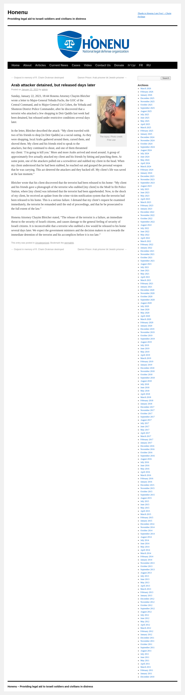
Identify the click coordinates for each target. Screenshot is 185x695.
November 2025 (148, 101)
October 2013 (146, 566)
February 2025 (147, 130)
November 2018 (148, 371)
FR (141, 65)
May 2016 (145, 468)
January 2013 (146, 595)
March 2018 (146, 397)
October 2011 (146, 644)
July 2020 (145, 306)
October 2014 (146, 530)
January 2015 (146, 520)
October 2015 (146, 491)
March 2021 (146, 280)
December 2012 (147, 598)
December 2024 (147, 137)
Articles (40, 65)
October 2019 (146, 335)
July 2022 (145, 228)
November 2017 (148, 410)
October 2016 (146, 452)
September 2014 (148, 533)
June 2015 (145, 504)
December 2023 (147, 176)
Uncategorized (42, 243)
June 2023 (145, 192)
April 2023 (145, 199)
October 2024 (146, 143)
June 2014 (145, 543)
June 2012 (145, 618)
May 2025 (145, 121)
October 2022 (146, 218)
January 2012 (146, 634)
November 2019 (148, 332)
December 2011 (147, 637)
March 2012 (146, 628)
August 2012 (146, 611)
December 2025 (147, 98)
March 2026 (146, 88)
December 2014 (147, 524)
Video (88, 65)
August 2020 (146, 303)
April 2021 (145, 277)
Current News (58, 65)
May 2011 (145, 660)
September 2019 (148, 338)
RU (149, 65)
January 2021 (146, 286)
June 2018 (145, 387)
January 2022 (146, 247)
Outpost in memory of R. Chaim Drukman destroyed (37, 77)
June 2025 (145, 117)
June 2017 (145, 426)
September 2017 (148, 416)
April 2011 (145, 663)
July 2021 (145, 267)
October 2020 (146, 296)
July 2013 (145, 576)
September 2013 (148, 569)
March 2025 (146, 127)
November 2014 (148, 527)
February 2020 (147, 322)
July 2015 (145, 501)
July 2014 (145, 540)
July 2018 (145, 384)
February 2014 (147, 556)
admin (45, 89)
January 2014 (146, 559)
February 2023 (147, 205)
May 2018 (145, 390)
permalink (69, 243)
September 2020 (148, 299)
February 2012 (147, 631)
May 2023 (145, 195)
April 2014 (145, 550)
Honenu (71, 15)
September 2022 (148, 221)
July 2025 (145, 114)
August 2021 (146, 264)
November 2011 (147, 641)
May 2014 (145, 546)
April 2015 (145, 511)
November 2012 (148, 602)
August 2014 (146, 537)
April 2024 (145, 163)
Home (16, 65)
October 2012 (146, 605)
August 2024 (146, 150)
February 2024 (147, 169)
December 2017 (147, 407)
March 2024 (146, 166)
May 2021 (145, 273)
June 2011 (145, 657)
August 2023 (146, 186)
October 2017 (146, 413)
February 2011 (147, 670)
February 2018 (147, 400)
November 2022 (148, 215)
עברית (131, 65)
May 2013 (145, 582)
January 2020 (146, 325)
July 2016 (145, 462)
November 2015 (148, 488)
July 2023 (145, 189)
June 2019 (145, 348)
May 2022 (145, 234)
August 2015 (146, 498)
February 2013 (147, 592)
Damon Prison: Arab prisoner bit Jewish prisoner (102, 77)
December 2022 (147, 212)
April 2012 (145, 624)
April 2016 (145, 472)
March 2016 (146, 475)
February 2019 (147, 361)
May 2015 (145, 507)
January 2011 (146, 673)
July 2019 (145, 345)
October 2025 (146, 104)
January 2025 (146, 134)
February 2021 (147, 283)
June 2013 (145, 579)
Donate (119, 65)
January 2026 (146, 95)
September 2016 (148, 455)
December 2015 (147, 485)
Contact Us (103, 65)
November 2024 (148, 140)
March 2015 (146, 514)
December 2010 (147, 676)
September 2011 (148, 647)
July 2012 (145, 615)
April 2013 (145, 585)
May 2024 (145, 160)
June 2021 (145, 270)
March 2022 (146, 241)
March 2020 (146, 319)
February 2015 (147, 517)
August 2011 (146, 650)
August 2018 (146, 381)
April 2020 (145, 316)
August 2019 (146, 342)
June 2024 (145, 156)
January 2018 (146, 403)
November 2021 (148, 254)
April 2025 (145, 124)
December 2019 (147, 329)
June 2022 (145, 231)
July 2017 (145, 423)
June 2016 (145, 465)
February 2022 (147, 244)
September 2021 (148, 260)
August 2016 (146, 459)
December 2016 (147, 446)
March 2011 (146, 667)
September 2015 (148, 494)
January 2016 (146, 481)
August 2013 (146, 572)
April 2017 (145, 433)
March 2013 (146, 589)
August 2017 (146, 420)
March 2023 (146, 202)
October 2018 (146, 374)
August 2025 (146, 111)
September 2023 (148, 182)
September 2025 (148, 108)
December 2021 (147, 251)
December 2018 (147, 368)
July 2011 (145, 654)
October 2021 (146, 257)
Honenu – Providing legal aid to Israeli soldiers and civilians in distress (50, 686)
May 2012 (145, 621)
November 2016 (148, 449)
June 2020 (145, 309)
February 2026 (147, 91)
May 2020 (145, 312)
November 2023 (148, 179)
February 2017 (147, 439)
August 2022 (146, 225)
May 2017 (145, 429)
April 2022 (145, 238)
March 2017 (146, 436)
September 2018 (148, 377)
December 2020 (147, 290)
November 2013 (148, 563)
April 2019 (145, 355)
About (27, 65)
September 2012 (148, 608)
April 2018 (145, 394)
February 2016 (147, 478)
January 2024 (146, 173)
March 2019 (146, 358)
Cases (76, 65)
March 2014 (146, 553)
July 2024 (145, 153)
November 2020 (148, 293)
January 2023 (146, 208)
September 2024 (148, 147)
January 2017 (146, 442)
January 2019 (146, 364)
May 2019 (145, 351)
